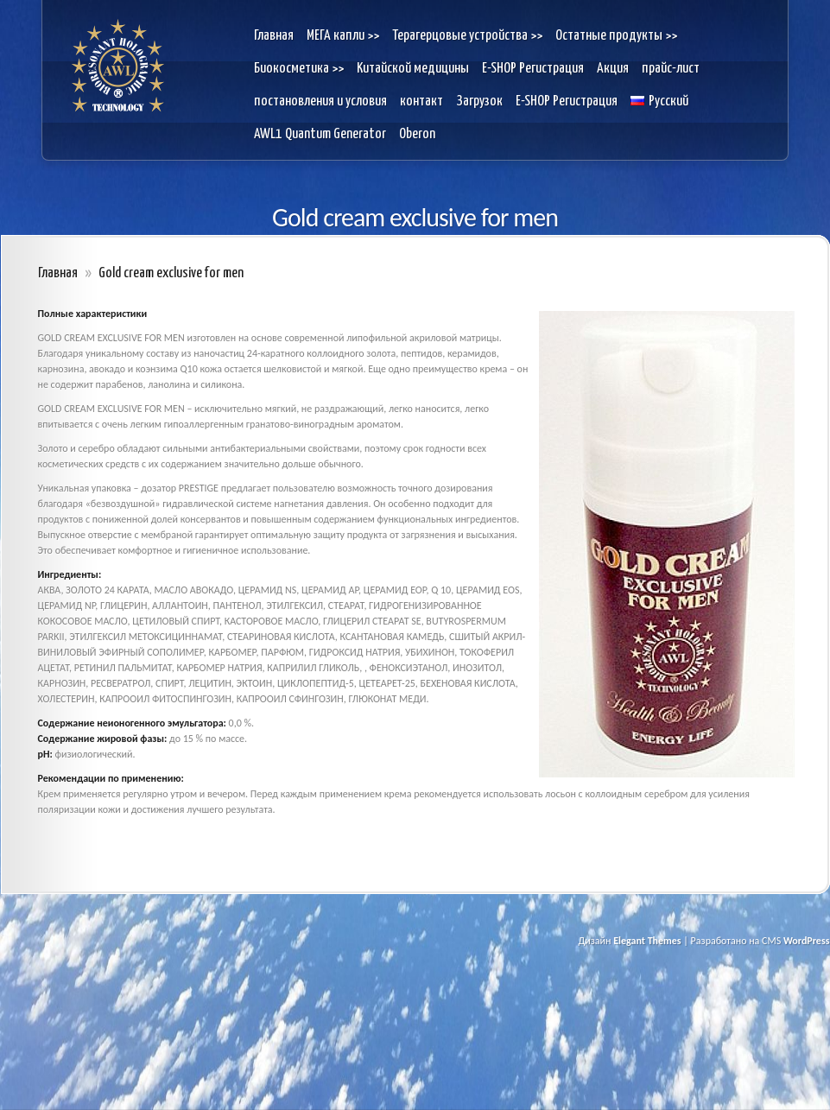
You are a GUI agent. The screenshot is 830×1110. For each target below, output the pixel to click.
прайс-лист (671, 68)
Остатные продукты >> (616, 36)
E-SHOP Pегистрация (533, 68)
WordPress (806, 941)
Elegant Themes (647, 941)
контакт (421, 101)
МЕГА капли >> (343, 36)
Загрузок (479, 101)
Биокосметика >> (299, 68)
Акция (613, 68)
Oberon (417, 134)
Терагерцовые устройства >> (467, 36)
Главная (274, 36)
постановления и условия (320, 101)
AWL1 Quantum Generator (320, 134)
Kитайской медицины (413, 68)
